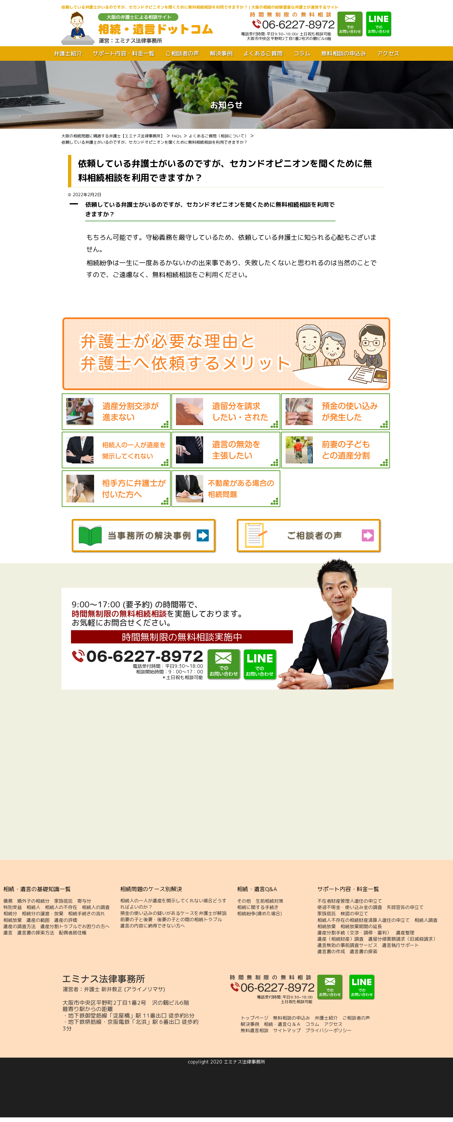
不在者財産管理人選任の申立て (349, 901)
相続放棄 (12, 920)
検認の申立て (354, 914)
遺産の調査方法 (19, 926)
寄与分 (84, 901)
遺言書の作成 (331, 952)
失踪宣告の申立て (405, 907)
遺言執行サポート (400, 945)
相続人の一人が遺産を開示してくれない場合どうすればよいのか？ (173, 904)
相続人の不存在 (61, 907)
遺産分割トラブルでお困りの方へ (75, 926)
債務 (8, 901)
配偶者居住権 (73, 933)
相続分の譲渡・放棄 (42, 914)
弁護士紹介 (68, 53)
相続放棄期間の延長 (361, 926)
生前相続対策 (269, 901)
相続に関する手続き (258, 907)
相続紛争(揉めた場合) (259, 914)
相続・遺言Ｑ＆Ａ (282, 1024)
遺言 (8, 933)
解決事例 (221, 53)
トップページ (254, 1018)
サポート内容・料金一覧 (124, 53)
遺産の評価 (65, 920)
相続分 (10, 914)
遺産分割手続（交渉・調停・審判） (354, 933)
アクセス (388, 53)
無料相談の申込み (343, 53)
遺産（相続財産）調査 (340, 939)
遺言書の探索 (363, 952)
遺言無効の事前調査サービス (347, 945)
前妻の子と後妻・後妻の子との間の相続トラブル (171, 920)
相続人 (33, 907)
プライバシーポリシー (328, 1030)
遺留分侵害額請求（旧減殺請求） (402, 939)
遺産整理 (405, 933)
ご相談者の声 (182, 53)
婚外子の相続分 (33, 901)
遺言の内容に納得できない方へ (152, 926)
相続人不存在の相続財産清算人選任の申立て (363, 920)
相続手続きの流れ (86, 914)
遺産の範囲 (38, 920)
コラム (302, 53)
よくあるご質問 (263, 53)
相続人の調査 (96, 907)
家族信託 (63, 901)
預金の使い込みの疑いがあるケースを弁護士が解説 (173, 913)
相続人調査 (425, 920)
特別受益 (12, 907)
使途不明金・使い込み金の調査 (349, 907)
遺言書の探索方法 (35, 933)
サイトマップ (287, 1030)
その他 (244, 901)
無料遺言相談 (254, 1030)
